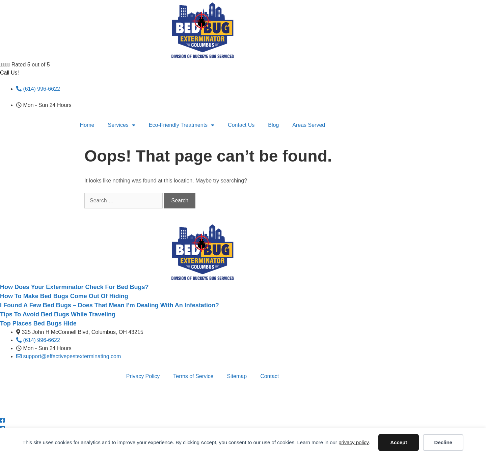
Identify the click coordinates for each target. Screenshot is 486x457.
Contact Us (241, 125)
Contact (269, 376)
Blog (273, 125)
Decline (443, 442)
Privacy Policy (143, 376)
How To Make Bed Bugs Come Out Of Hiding (64, 296)
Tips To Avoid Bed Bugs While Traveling (57, 314)
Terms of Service (193, 376)
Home (87, 125)
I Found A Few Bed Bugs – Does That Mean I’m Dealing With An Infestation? (109, 305)
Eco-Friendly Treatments (181, 125)
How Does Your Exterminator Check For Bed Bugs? (74, 287)
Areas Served (308, 125)
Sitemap (237, 376)
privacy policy (354, 442)
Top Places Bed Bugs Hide (38, 323)
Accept (398, 442)
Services (121, 125)
